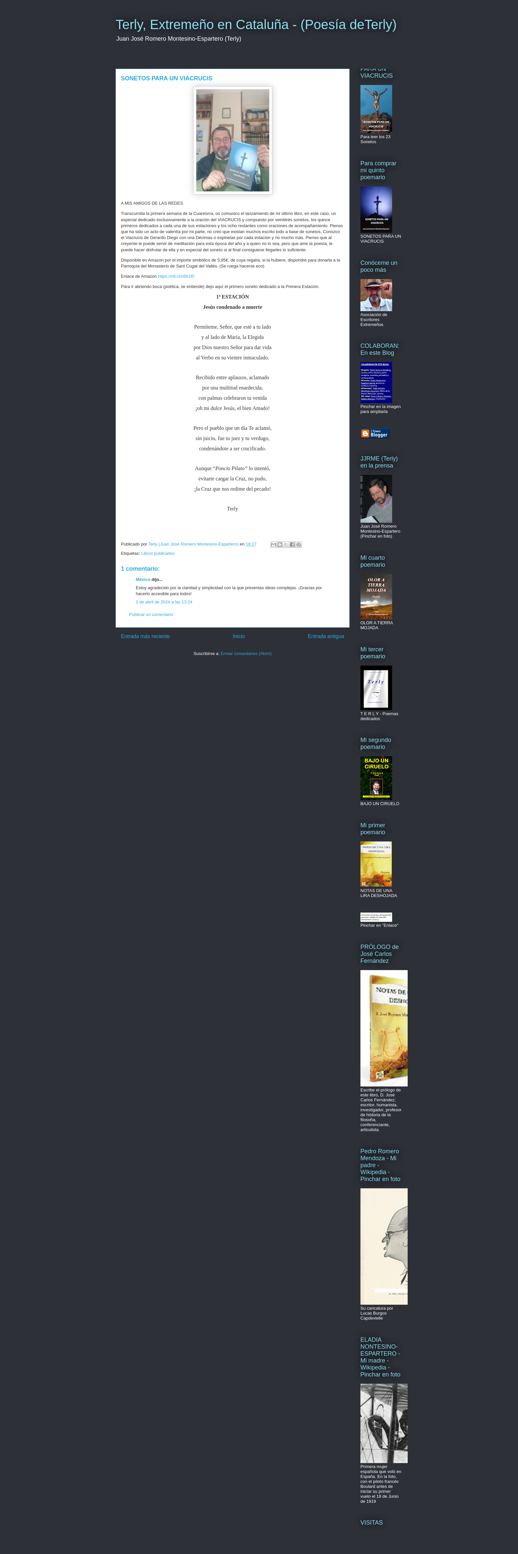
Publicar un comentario (151, 614)
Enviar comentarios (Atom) (246, 653)
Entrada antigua (326, 636)
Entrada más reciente (145, 636)
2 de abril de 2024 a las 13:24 (164, 601)
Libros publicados (157, 553)
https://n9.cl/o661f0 (176, 276)
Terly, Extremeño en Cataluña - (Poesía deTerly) (256, 24)
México (143, 579)
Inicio (239, 636)
